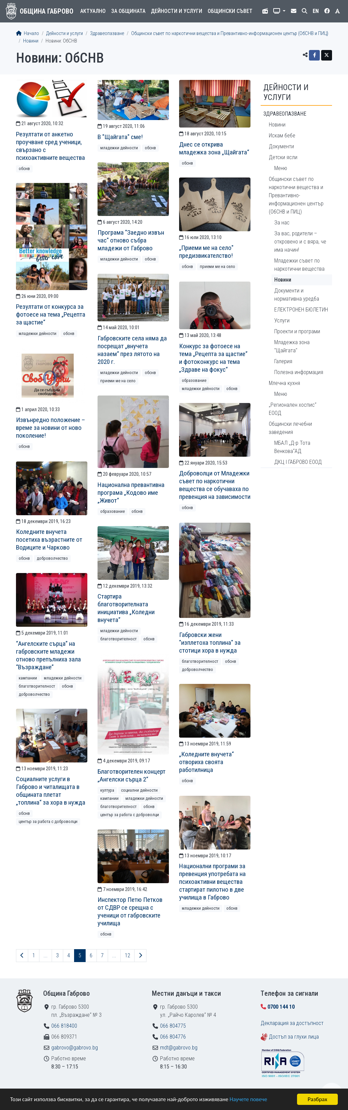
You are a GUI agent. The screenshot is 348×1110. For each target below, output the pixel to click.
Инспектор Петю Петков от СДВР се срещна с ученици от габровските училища (130, 911)
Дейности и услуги (176, 11)
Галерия (283, 361)
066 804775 (173, 1026)
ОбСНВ (24, 168)
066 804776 (173, 1036)
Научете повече (252, 1100)
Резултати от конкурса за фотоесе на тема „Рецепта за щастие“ (50, 314)
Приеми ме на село (217, 266)
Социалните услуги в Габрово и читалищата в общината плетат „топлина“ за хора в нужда (50, 790)
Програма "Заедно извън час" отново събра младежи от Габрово (131, 240)
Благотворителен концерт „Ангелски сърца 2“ (132, 775)
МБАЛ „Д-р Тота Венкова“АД (292, 447)
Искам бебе (282, 135)
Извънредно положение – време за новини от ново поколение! (50, 427)
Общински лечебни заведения (290, 428)
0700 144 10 (281, 1007)
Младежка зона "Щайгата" (292, 346)
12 (127, 955)
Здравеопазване (107, 33)
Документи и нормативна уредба (296, 294)
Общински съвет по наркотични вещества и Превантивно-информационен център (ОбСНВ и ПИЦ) (229, 33)
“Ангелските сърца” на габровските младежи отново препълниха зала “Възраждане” (48, 655)
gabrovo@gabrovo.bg (74, 1047)
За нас (282, 222)
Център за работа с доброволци (129, 814)
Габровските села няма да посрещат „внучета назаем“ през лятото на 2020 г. (132, 350)
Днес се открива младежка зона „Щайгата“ (214, 148)
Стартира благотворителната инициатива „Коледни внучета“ (126, 608)
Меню (280, 168)
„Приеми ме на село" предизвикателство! (206, 251)
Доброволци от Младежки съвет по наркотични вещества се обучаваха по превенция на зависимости (214, 485)
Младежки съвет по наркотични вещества (299, 264)
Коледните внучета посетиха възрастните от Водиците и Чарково (49, 539)
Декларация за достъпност (292, 1023)
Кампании (28, 677)
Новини (30, 41)
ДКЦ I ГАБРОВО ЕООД (298, 462)
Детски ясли (283, 157)
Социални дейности (139, 790)
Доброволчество (52, 558)
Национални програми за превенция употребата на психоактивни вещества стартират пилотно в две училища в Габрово (212, 881)
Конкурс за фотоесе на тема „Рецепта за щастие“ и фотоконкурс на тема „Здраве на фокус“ (213, 357)
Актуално (93, 11)
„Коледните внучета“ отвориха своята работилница (206, 762)
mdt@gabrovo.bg (178, 1047)
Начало (27, 33)
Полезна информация (298, 372)
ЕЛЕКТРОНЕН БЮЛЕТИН (301, 309)
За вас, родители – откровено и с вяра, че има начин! (300, 241)
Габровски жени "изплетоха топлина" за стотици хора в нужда (210, 642)
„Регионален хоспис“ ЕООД (292, 409)
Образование (194, 380)
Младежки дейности (119, 147)
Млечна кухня (284, 383)
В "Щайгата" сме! (120, 137)
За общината (128, 11)
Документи (281, 146)
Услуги (282, 320)
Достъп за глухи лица (294, 1036)
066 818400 (64, 1026)
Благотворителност (200, 661)
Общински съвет (230, 11)
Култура (107, 790)
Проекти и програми (297, 331)
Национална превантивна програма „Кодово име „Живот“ (131, 492)
